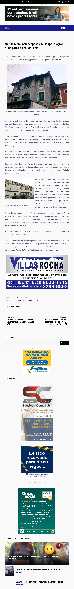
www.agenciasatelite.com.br (29, 300)
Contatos (30, 2)
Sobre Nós (22, 2)
